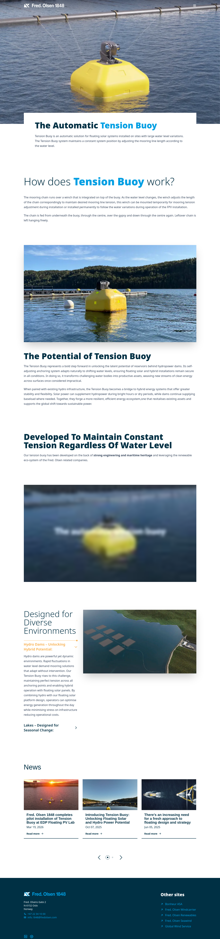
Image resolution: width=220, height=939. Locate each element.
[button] (99, 857)
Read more (35, 833)
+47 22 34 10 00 (37, 914)
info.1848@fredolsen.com (42, 917)
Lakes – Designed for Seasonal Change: (51, 727)
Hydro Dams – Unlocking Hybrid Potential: (51, 647)
